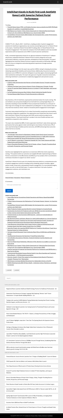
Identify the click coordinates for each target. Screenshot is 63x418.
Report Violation (25, 177)
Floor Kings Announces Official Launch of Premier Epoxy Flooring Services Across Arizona (28, 366)
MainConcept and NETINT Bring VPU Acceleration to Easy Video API (26, 138)
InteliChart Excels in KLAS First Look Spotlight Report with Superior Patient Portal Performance (31, 15)
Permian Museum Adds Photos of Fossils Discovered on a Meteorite (25, 94)
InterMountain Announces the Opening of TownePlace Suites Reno (25, 236)
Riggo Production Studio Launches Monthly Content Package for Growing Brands (29, 209)
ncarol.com (7, 2)
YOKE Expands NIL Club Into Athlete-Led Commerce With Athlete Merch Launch (26, 361)
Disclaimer (17, 177)
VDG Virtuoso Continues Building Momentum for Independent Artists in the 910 (29, 261)
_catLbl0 (8, 270)
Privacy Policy (34, 415)
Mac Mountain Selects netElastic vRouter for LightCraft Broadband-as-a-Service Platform (32, 218)
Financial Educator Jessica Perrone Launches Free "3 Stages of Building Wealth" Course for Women (31, 356)
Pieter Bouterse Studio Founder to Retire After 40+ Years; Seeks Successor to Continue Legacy (30, 384)
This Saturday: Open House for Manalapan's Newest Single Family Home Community (30, 134)
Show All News (9, 177)
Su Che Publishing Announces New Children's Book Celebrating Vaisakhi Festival (29, 92)
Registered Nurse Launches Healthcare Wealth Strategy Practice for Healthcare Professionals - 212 (31, 289)
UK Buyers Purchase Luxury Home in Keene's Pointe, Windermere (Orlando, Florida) (30, 86)
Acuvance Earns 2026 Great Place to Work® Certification (20, 402)
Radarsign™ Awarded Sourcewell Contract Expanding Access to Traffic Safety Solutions (31, 136)
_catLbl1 (16, 270)
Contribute (50, 415)
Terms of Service (42, 415)
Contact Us (27, 415)
